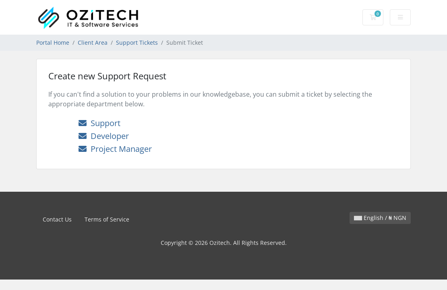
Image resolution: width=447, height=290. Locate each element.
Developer (104, 135)
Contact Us (57, 219)
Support (99, 123)
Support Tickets (137, 42)
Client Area (93, 42)
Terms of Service (107, 219)
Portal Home (52, 42)
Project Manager (115, 148)
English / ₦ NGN (380, 218)
